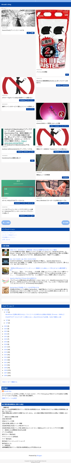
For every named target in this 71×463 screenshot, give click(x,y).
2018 (6, 344)
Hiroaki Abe (7, 391)
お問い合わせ (6, 239)
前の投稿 (65, 222)
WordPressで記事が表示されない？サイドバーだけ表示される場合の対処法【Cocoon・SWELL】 (35, 314)
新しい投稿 (6, 222)
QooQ (38, 462)
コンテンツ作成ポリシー (9, 235)
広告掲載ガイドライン (8, 237)
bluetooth (17, 203)
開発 (32, 32)
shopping (22, 100)
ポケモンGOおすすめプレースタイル (13, 200)
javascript (65, 85)
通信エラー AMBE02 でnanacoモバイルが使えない (52, 149)
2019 (6, 341)
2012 (6, 360)
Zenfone (57, 126)
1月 (7, 323)
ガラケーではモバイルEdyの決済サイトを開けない (17, 97)
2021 (6, 336)
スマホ (31, 151)
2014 (6, 354)
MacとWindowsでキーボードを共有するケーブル (51, 200)
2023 (6, 331)
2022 (6, 334)
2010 (6, 365)
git (28, 32)
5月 (7, 312)
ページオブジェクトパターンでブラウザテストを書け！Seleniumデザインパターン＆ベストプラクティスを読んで (17, 211)
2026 (6, 310)
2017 (6, 347)
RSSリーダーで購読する (9, 382)
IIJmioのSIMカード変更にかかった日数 (48, 123)
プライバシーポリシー (8, 232)
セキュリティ (30, 100)
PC (67, 74)
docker (59, 85)
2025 (6, 326)
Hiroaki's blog (6, 4)
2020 (6, 339)
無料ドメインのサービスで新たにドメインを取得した (18, 106)
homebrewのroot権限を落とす (11, 158)
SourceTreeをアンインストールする (13, 30)
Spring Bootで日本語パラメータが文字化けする (24, 287)
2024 (6, 328)
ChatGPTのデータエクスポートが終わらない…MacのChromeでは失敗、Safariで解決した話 (33, 317)
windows (65, 203)
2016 (6, 349)
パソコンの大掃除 (42, 72)
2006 (6, 375)
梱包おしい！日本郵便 (43, 175)
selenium (22, 215)
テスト (28, 215)
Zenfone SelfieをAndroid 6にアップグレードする (17, 149)
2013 (6, 357)
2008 (6, 370)
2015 (6, 352)
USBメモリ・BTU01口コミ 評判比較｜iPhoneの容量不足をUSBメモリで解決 (33, 250)
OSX (32, 160)
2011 (6, 362)
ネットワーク (30, 109)
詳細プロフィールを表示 (9, 398)
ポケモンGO (30, 203)
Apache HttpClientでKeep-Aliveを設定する (23, 278)
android (20, 151)
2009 (6, 367)
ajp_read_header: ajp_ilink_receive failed (23, 259)
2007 (6, 373)
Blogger (39, 455)
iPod (52, 126)
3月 (7, 320)
